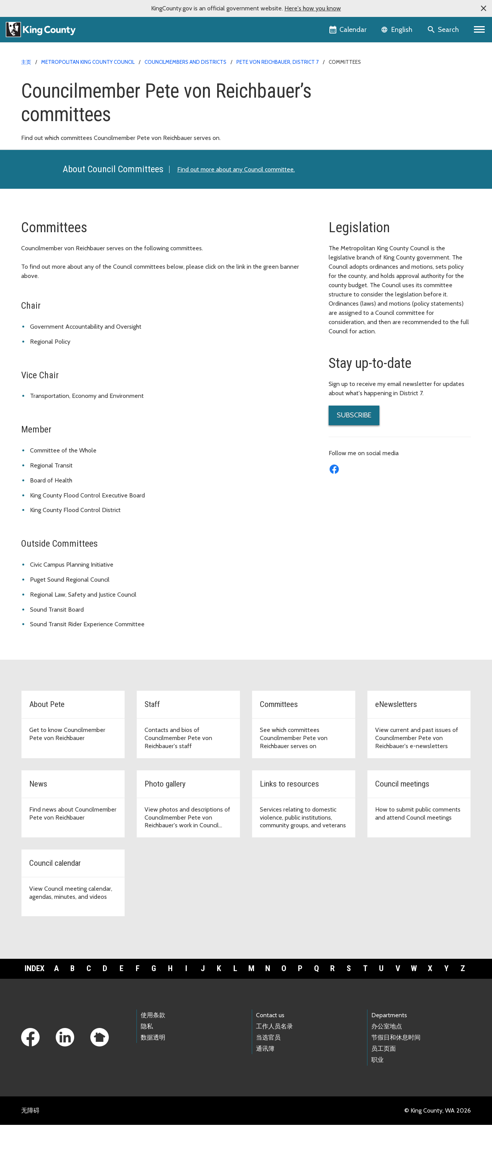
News (340, 146)
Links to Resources (357, 171)
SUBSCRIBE (354, 451)
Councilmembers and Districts (185, 62)
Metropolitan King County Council (88, 62)
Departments (389, 1051)
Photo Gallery (351, 159)
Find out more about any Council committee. (236, 205)
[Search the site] (444, 29)
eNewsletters (351, 134)
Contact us (270, 1051)
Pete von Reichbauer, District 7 (277, 62)
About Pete (348, 97)
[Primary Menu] (479, 29)
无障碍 (30, 1146)
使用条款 (153, 1051)
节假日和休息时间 (396, 1074)
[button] (483, 8)
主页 (26, 62)
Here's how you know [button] (312, 8)
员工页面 (383, 1085)
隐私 (147, 1062)
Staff (340, 109)
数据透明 (153, 1074)
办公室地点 (386, 1062)
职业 (377, 1096)
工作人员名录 (274, 1062)
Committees (350, 122)
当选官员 (268, 1074)
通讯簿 (265, 1085)
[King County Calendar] (348, 29)
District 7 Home (353, 85)
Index (35, 1005)
